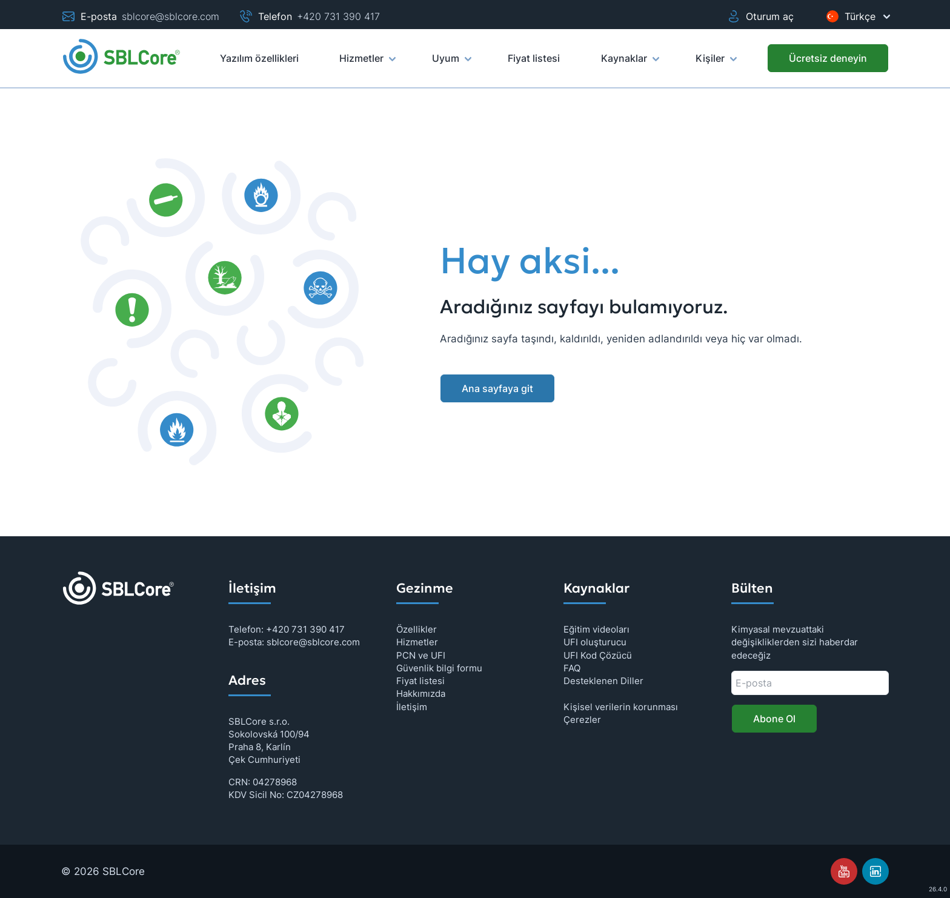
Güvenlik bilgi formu (439, 668)
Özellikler (416, 629)
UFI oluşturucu (594, 642)
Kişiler (716, 63)
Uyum (451, 63)
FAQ (571, 668)
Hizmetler (366, 63)
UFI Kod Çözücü (597, 655)
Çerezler (582, 719)
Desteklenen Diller (603, 681)
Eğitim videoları (596, 629)
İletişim (411, 707)
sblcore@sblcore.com (170, 16)
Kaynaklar (629, 63)
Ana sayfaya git (497, 388)
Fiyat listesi (420, 681)
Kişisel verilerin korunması (620, 707)
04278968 (275, 782)
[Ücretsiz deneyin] (828, 58)
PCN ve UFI (420, 655)
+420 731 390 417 (338, 16)
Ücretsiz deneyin (828, 58)
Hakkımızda (420, 693)
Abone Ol (774, 719)
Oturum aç (760, 16)
